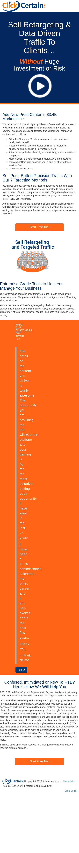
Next (21, 670)
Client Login (71, 790)
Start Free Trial (39, 227)
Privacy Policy (69, 781)
